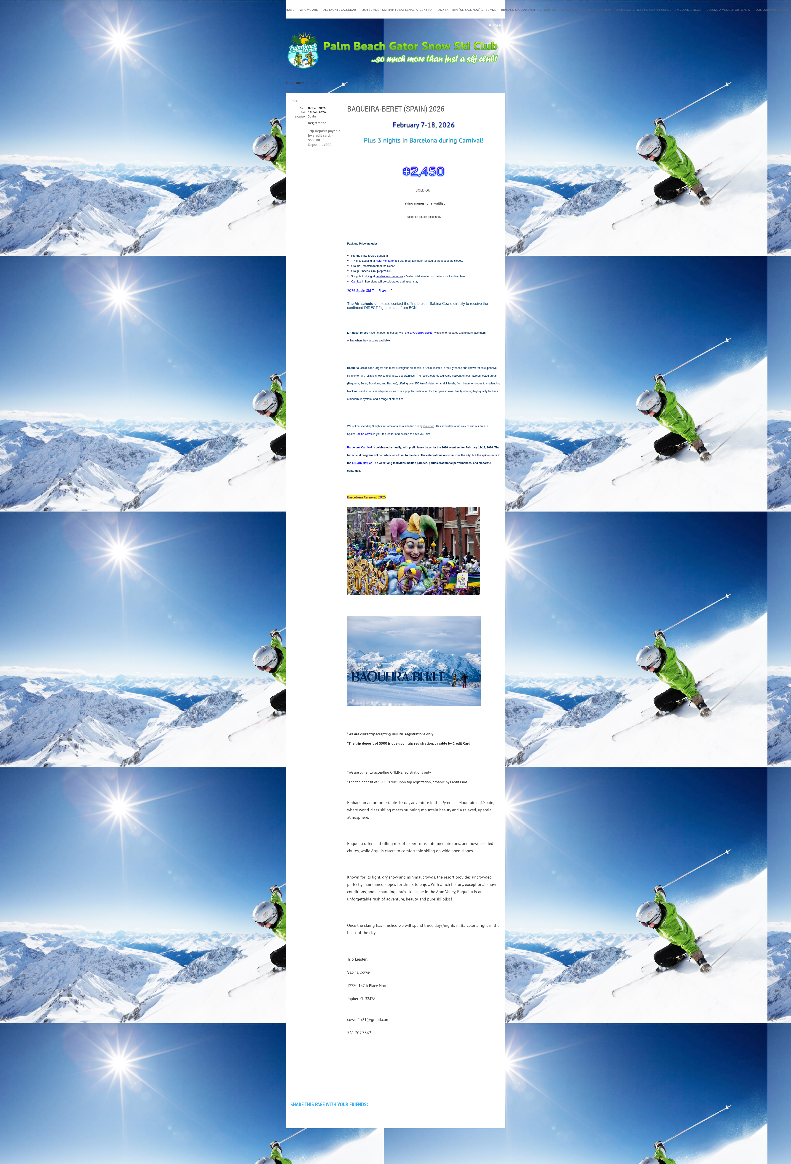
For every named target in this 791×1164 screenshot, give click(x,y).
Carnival (428, 426)
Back (294, 101)
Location (300, 116)
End (302, 112)
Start (302, 108)
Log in (497, 25)
